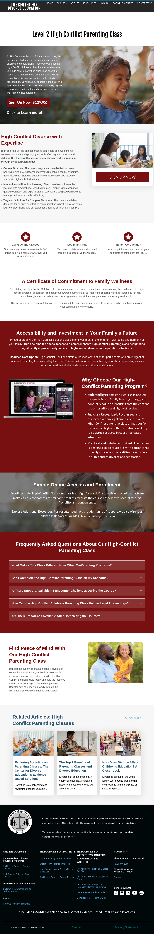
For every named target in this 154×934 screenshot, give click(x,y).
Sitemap (77, 927)
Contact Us (119, 877)
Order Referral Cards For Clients (92, 892)
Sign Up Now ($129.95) (28, 102)
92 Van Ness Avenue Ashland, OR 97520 (124, 870)
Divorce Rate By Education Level (55, 858)
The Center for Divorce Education (24, 6)
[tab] (77, 565)
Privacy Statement (126, 927)
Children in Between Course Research (58, 877)
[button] (122, 177)
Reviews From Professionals (16, 904)
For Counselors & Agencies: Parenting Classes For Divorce (91, 885)
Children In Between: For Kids (59, 516)
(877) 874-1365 (121, 864)
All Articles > (133, 717)
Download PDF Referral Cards (91, 898)
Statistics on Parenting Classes (55, 864)
